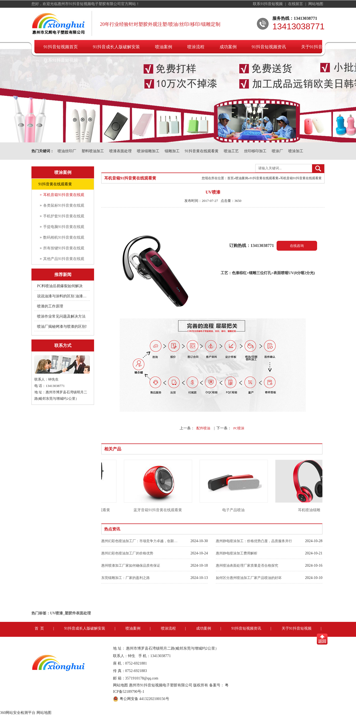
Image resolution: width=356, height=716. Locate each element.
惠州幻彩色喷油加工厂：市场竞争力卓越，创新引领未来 (140, 541)
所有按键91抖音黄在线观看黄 (63, 250)
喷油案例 (163, 47)
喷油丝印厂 (67, 151)
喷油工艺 (231, 151)
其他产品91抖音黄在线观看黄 (63, 260)
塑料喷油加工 (93, 151)
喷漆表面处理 (120, 151)
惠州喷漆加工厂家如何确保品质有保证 (130, 565)
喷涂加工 (295, 151)
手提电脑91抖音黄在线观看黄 (63, 228)
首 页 (39, 628)
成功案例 (228, 47)
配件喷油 (203, 428)
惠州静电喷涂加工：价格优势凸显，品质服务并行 (254, 541)
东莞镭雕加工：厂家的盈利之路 (125, 578)
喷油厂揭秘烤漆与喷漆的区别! (62, 327)
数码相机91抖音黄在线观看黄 (63, 239)
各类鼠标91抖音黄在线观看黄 (63, 207)
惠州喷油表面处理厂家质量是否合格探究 (247, 565)
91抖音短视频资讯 (269, 47)
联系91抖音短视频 (268, 4)
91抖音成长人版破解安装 (116, 47)
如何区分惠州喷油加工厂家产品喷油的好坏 (249, 578)
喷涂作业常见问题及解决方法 (61, 316)
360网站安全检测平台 (17, 713)
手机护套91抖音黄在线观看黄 (63, 218)
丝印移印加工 (255, 151)
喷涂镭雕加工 (148, 151)
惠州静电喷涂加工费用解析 (236, 553)
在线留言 (296, 4)
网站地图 (315, 4)
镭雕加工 (172, 151)
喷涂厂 (277, 151)
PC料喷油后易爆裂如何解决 (60, 286)
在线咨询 (297, 246)
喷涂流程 (195, 47)
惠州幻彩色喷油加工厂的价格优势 (127, 553)
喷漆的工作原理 (50, 306)
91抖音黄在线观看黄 (202, 151)
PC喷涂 (238, 428)
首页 (230, 178)
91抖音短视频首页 (61, 47)
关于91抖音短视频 (318, 47)
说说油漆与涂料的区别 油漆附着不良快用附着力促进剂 (62, 296)
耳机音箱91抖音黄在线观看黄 (63, 196)
